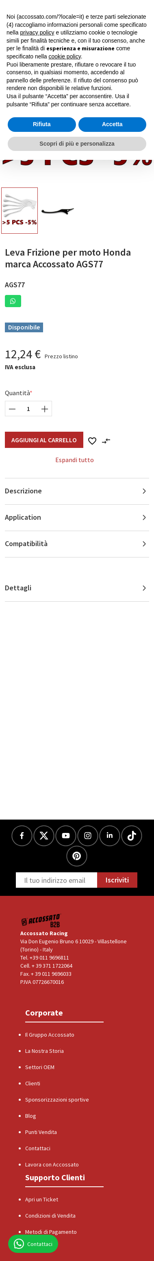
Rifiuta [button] (42, 124)
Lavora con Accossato (52, 1164)
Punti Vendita (41, 1132)
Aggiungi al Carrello (44, 440)
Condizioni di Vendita (50, 1215)
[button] (13, 301)
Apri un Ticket (41, 1199)
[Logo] (41, 920)
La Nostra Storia (44, 1050)
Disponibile (24, 327)
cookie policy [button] (65, 56)
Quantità (17, 393)
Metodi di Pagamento (51, 1231)
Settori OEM (39, 1067)
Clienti (32, 1083)
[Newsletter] (56, 880)
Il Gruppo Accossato (49, 1034)
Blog (30, 1115)
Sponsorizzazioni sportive (57, 1099)
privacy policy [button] (37, 32)
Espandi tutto (74, 460)
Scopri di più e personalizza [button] (76, 143)
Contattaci (37, 1148)
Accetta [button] (112, 124)
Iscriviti (117, 879)
